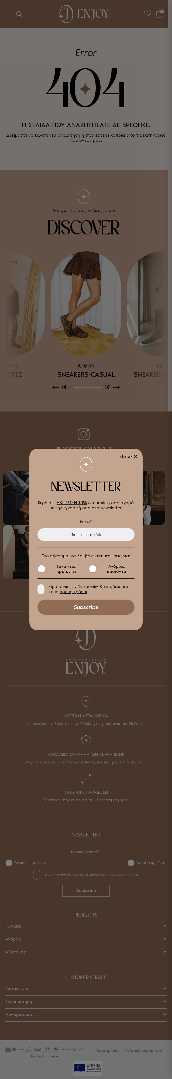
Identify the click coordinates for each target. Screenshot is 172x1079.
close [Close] (125, 456)
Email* (86, 521)
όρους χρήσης (74, 591)
